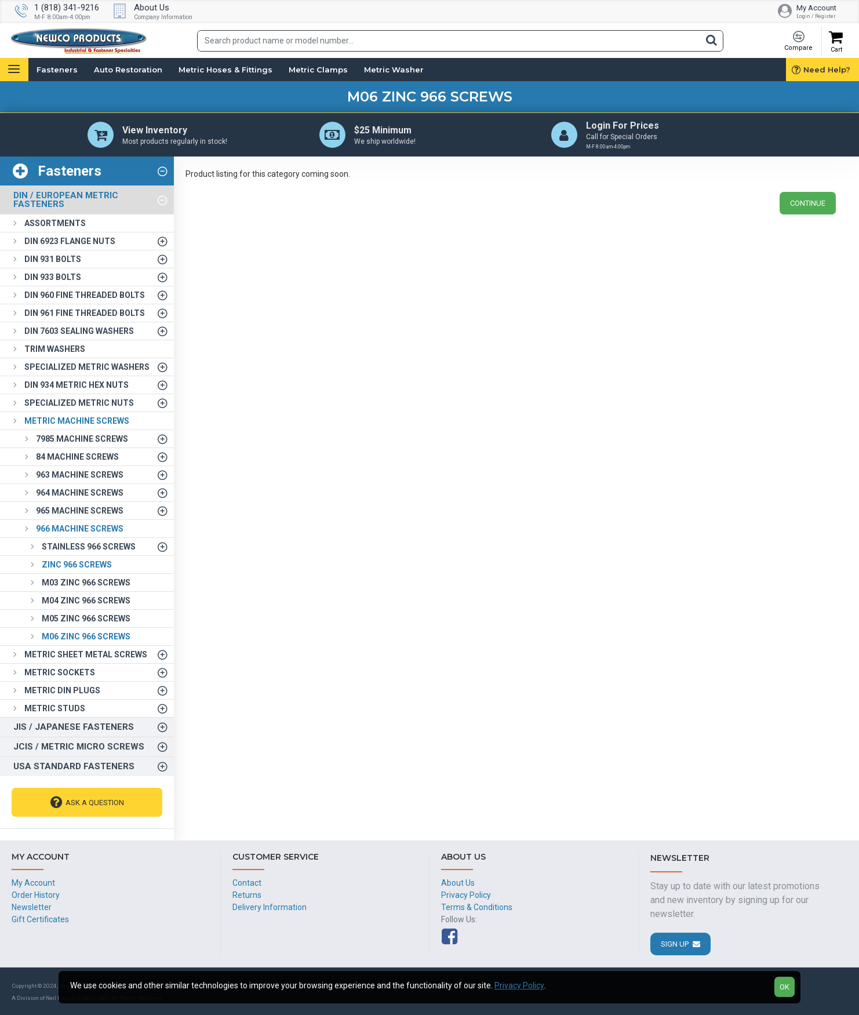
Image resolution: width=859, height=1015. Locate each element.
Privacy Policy (519, 985)
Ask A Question (94, 802)
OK (784, 987)
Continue (807, 203)
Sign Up (675, 944)
